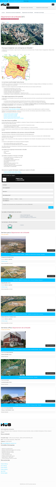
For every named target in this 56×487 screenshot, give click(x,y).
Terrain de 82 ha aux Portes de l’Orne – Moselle (28, 377)
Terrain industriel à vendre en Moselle (11, 113)
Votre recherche (6, 198)
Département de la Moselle (27, 12)
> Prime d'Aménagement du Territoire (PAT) (28, 217)
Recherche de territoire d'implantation (13, 12)
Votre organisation (6, 187)
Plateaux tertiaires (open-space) (8, 455)
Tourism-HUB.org (4, 463)
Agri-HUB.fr (3, 471)
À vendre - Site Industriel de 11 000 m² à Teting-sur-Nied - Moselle (28, 405)
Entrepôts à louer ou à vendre (8, 451)
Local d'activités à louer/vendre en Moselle (12, 117)
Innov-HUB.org (4, 465)
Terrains (16, 198)
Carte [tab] (8, 22)
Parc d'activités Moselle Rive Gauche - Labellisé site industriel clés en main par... (28, 314)
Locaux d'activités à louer (7, 454)
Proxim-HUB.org (4, 469)
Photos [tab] (3, 22)
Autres (20, 198)
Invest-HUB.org (4, 467)
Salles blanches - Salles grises (7, 457)
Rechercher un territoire (12, 7)
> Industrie (22, 225)
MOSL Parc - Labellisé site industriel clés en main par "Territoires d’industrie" (28, 280)
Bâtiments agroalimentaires (7, 448)
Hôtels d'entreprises (6, 453)
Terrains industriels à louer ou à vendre (9, 458)
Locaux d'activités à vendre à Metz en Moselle (12, 172)
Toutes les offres (5, 329)
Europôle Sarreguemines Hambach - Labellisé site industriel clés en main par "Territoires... (28, 254)
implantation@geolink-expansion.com (16, 1)
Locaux (11, 198)
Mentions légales (4, 473)
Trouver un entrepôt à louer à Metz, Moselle (12, 171)
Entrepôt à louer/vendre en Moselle (10, 114)
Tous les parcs (4, 234)
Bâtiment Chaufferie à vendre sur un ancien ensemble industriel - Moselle (28, 349)
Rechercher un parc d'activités (27, 7)
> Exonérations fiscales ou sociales (26, 216)
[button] (26, 1)
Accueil (3, 12)
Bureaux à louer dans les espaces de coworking (11, 449)
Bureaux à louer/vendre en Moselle (10, 115)
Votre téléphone (6, 200)
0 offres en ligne (4, 261)
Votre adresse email (6, 195)
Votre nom (5, 191)
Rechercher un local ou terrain (42, 7)
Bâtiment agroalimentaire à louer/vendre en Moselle (14, 118)
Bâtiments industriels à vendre (8, 452)
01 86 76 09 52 (4, 1)
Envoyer (50, 207)
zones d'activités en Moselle (14, 109)
